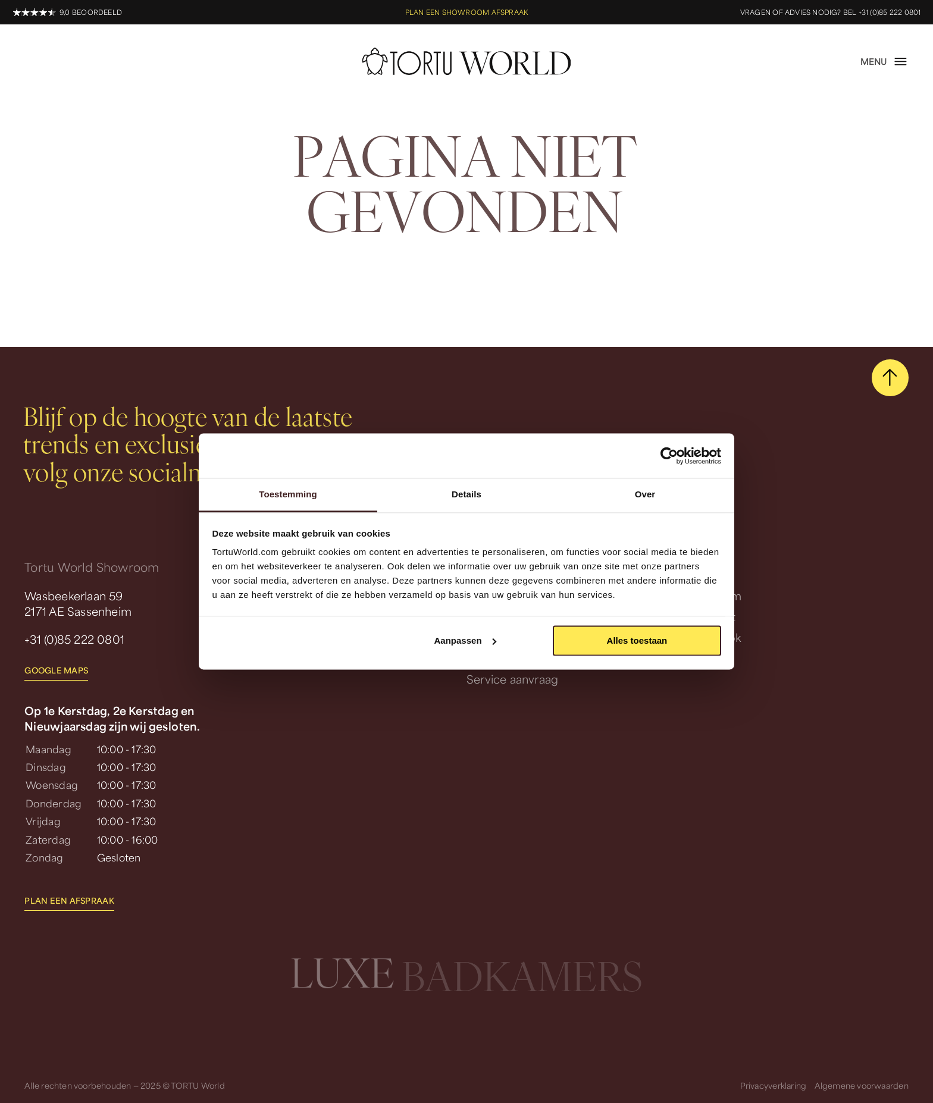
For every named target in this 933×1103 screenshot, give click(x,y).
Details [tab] (466, 494)
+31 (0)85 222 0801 (74, 639)
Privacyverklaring (773, 1085)
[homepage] (466, 61)
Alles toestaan (637, 640)
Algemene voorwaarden (862, 1085)
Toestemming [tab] (288, 494)
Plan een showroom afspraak (466, 12)
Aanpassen (465, 640)
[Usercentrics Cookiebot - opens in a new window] (669, 456)
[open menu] (884, 61)
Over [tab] (645, 494)
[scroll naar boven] (890, 377)
